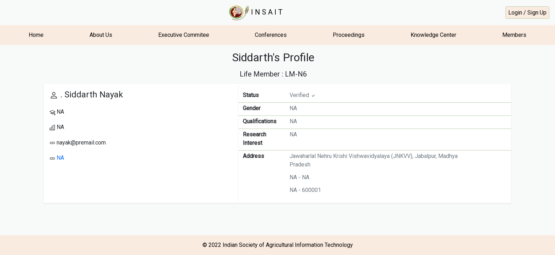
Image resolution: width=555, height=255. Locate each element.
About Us (101, 35)
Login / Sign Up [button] (527, 12)
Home (36, 35)
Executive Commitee (183, 35)
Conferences (271, 35)
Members (514, 35)
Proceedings (349, 35)
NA (60, 157)
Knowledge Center (433, 35)
